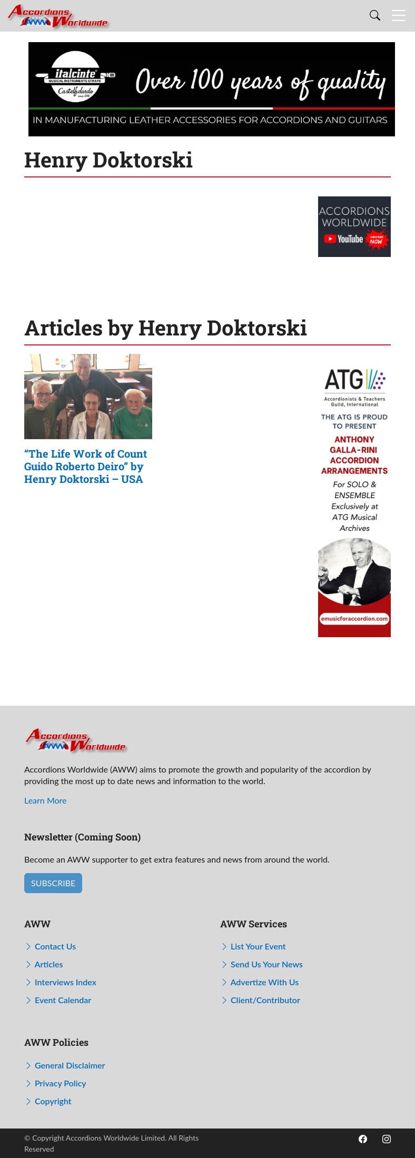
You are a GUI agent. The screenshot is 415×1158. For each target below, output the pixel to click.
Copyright (48, 1101)
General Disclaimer (64, 1065)
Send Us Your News (261, 964)
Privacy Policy (55, 1083)
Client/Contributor (260, 1000)
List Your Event (253, 946)
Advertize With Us (259, 982)
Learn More (45, 800)
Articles (43, 964)
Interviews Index (60, 982)
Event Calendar (57, 1000)
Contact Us (50, 946)
